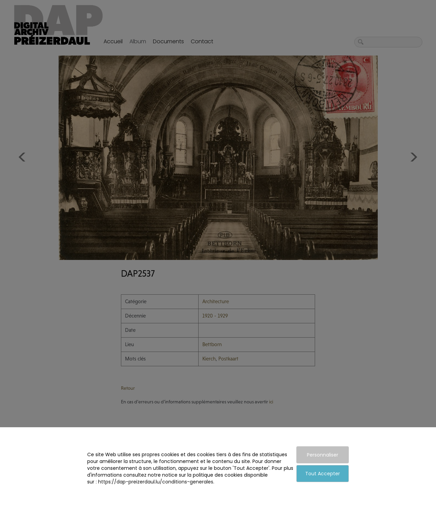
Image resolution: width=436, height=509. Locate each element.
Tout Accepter (322, 473)
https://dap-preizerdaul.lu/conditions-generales (155, 481)
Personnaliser (322, 454)
